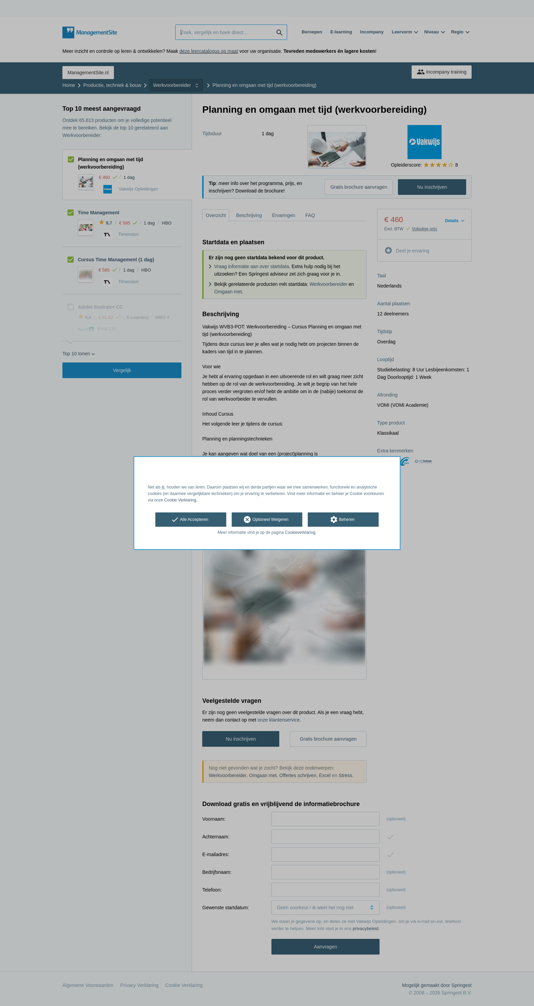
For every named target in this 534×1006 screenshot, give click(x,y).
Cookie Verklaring (180, 500)
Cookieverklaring (300, 532)
